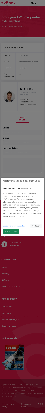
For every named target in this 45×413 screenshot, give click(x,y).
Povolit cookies (11, 231)
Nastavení (36, 226)
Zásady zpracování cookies (14, 226)
